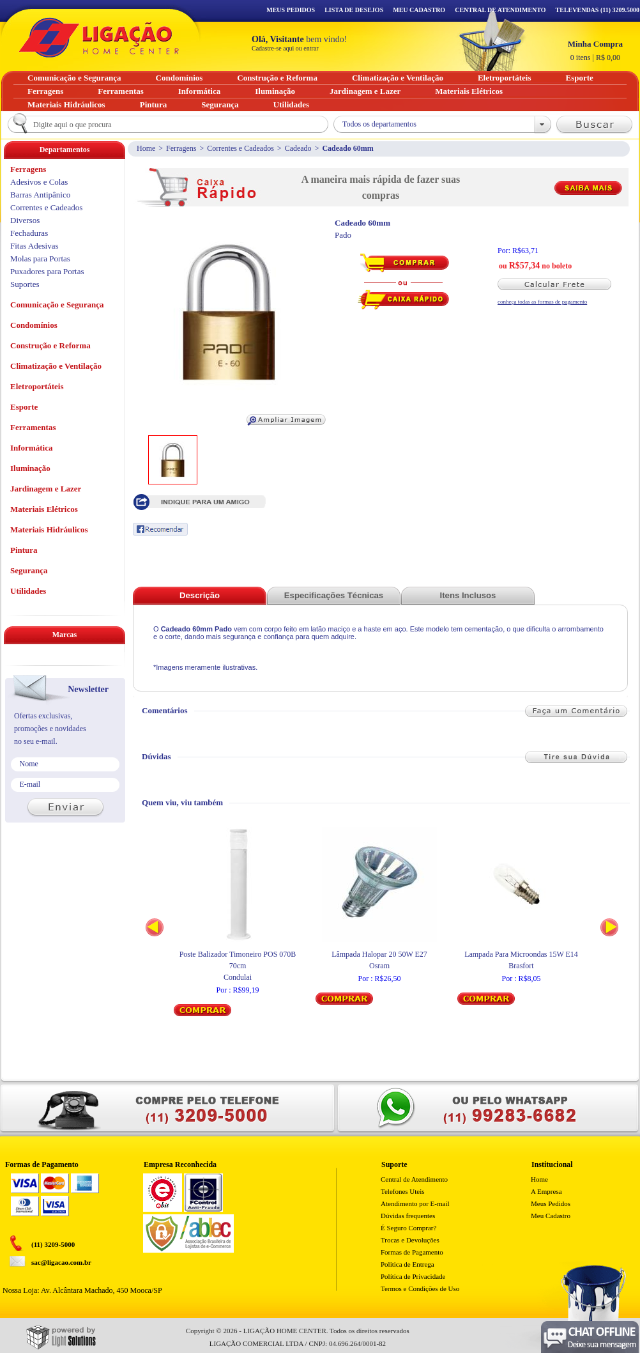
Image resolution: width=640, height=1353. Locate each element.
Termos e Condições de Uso (420, 1288)
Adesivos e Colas (39, 182)
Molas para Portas (40, 258)
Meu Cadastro (419, 9)
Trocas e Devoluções (410, 1240)
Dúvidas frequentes (408, 1215)
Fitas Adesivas (34, 246)
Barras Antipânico (40, 194)
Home (146, 148)
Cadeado (298, 148)
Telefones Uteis (403, 1191)
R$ (595, 50)
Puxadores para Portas (47, 271)
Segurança (29, 570)
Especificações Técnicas (333, 595)
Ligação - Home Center (99, 37)
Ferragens (181, 148)
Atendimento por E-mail (415, 1203)
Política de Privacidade (413, 1276)
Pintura (24, 550)
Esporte (24, 407)
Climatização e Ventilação (56, 366)
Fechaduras (29, 233)
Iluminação (30, 468)
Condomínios (33, 325)
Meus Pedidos (290, 9)
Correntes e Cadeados (240, 148)
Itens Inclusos (468, 595)
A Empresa (546, 1191)
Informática (31, 447)
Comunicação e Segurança (57, 304)
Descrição (199, 595)
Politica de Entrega (407, 1264)
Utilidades (28, 591)
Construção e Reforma (50, 345)
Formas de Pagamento (412, 1252)
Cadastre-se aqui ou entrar (285, 48)
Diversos (25, 220)
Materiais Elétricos (44, 509)
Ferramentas (33, 427)
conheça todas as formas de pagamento (542, 301)
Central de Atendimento (414, 1179)
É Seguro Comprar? (408, 1228)
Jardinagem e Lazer (45, 488)
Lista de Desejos (353, 9)
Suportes (25, 284)
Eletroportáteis (37, 386)
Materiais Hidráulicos (49, 529)
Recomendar (160, 529)
